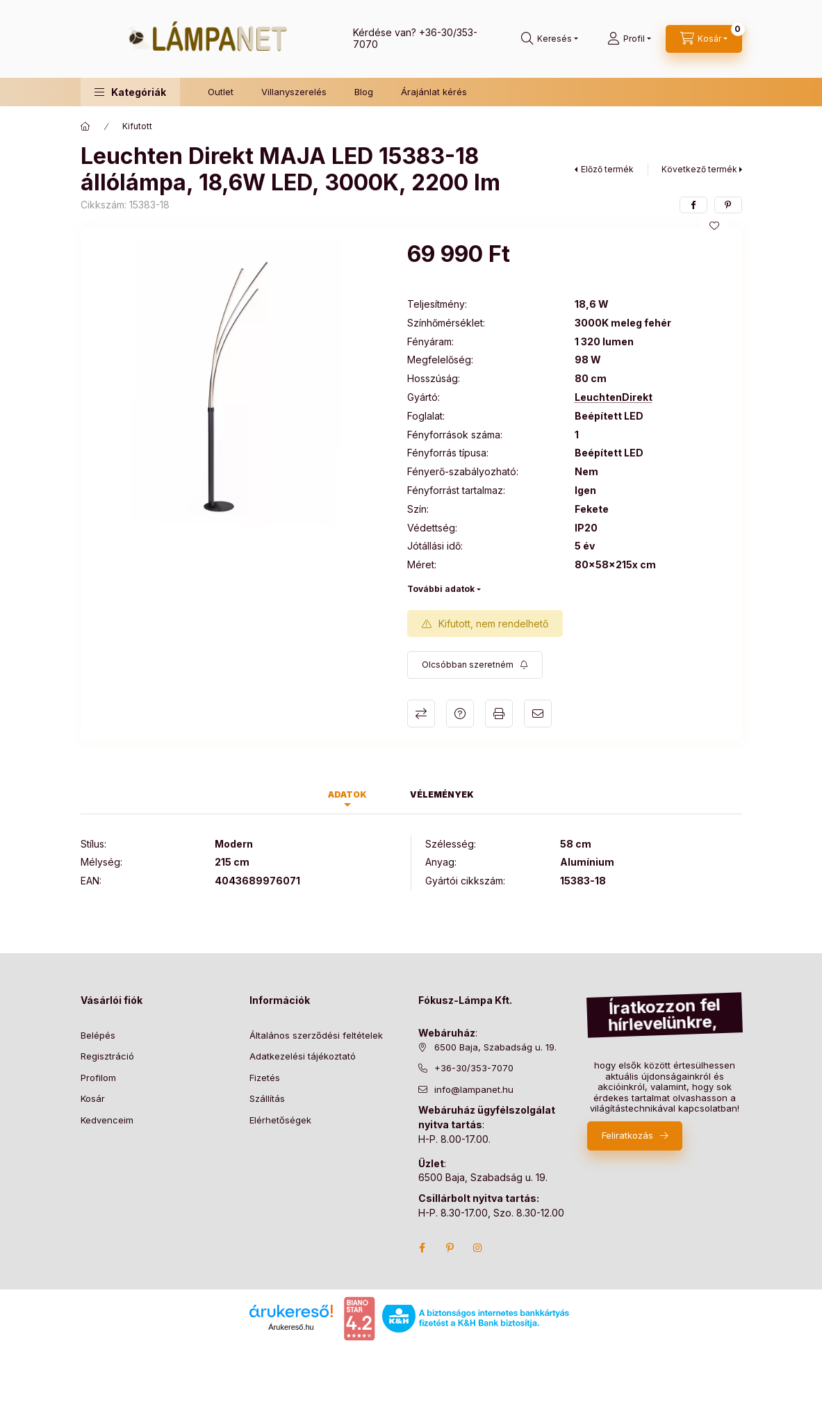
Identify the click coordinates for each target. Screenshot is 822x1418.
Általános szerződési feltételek (316, 1035)
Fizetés (264, 1077)
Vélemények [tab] (442, 794)
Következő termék (699, 169)
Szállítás (267, 1098)
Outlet (220, 91)
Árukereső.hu (290, 1327)
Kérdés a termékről (460, 713)
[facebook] (693, 205)
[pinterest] (728, 205)
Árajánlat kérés (434, 91)
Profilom (98, 1077)
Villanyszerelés (294, 91)
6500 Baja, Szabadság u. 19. (495, 1047)
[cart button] (704, 39)
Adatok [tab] (347, 794)
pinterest (450, 1248)
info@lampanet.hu (473, 1089)
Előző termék (607, 169)
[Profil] (629, 39)
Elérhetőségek (280, 1120)
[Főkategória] (85, 126)
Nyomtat (499, 713)
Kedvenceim (107, 1120)
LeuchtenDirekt (613, 397)
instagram (478, 1248)
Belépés (98, 1035)
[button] (130, 92)
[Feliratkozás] (475, 665)
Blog (363, 91)
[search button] (550, 39)
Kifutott (137, 126)
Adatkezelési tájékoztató (302, 1056)
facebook (422, 1248)
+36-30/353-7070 (473, 1067)
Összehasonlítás (421, 713)
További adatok (441, 589)
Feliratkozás (627, 1135)
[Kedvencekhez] (714, 225)
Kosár (93, 1098)
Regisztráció (107, 1056)
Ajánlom (538, 713)
